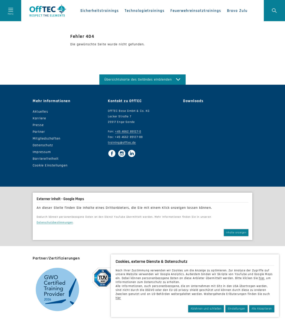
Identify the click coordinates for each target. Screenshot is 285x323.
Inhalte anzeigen (236, 232)
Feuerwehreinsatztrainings (197, 11)
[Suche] (274, 11)
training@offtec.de (122, 143)
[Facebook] (112, 153)
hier (261, 278)
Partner (39, 131)
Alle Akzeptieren (262, 309)
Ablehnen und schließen (206, 309)
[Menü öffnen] (11, 11)
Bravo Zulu (239, 11)
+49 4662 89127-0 (128, 131)
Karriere (39, 118)
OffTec (49, 11)
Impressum (42, 152)
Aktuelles (40, 111)
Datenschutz (43, 145)
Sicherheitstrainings (101, 11)
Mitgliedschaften (46, 138)
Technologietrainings (146, 11)
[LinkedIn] (132, 153)
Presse (38, 125)
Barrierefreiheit (46, 158)
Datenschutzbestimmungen (55, 222)
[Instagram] (122, 153)
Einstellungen (236, 309)
